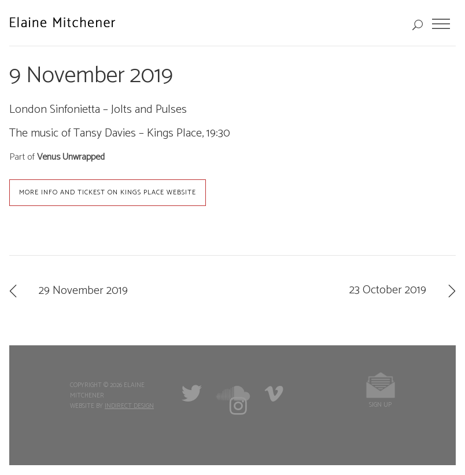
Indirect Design (129, 406)
